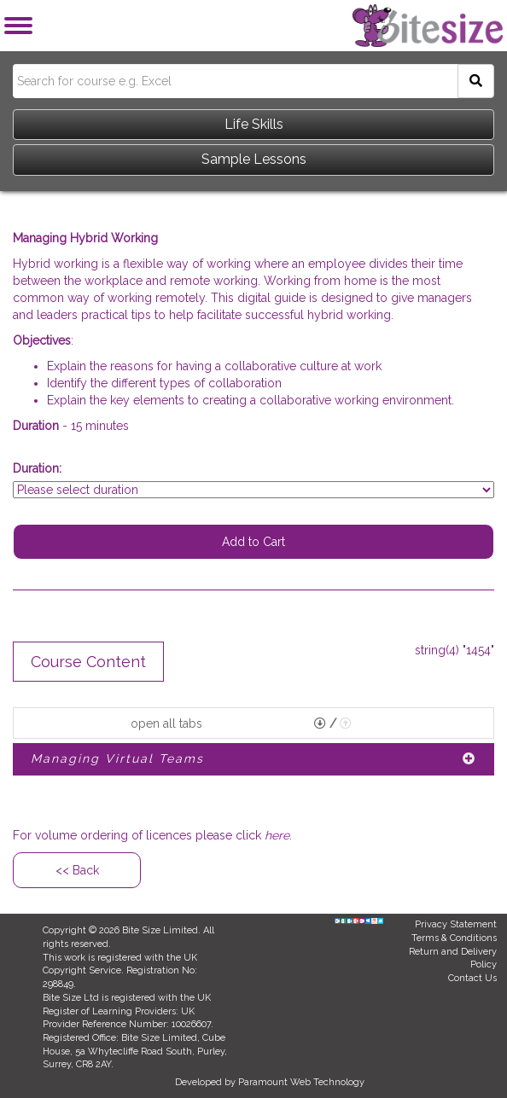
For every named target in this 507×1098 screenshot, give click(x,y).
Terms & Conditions (454, 938)
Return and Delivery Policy (453, 958)
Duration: (37, 468)
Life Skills (253, 124)
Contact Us (472, 978)
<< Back (77, 870)
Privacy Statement (456, 924)
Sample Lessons (253, 159)
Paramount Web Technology (301, 1082)
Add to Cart (253, 542)
